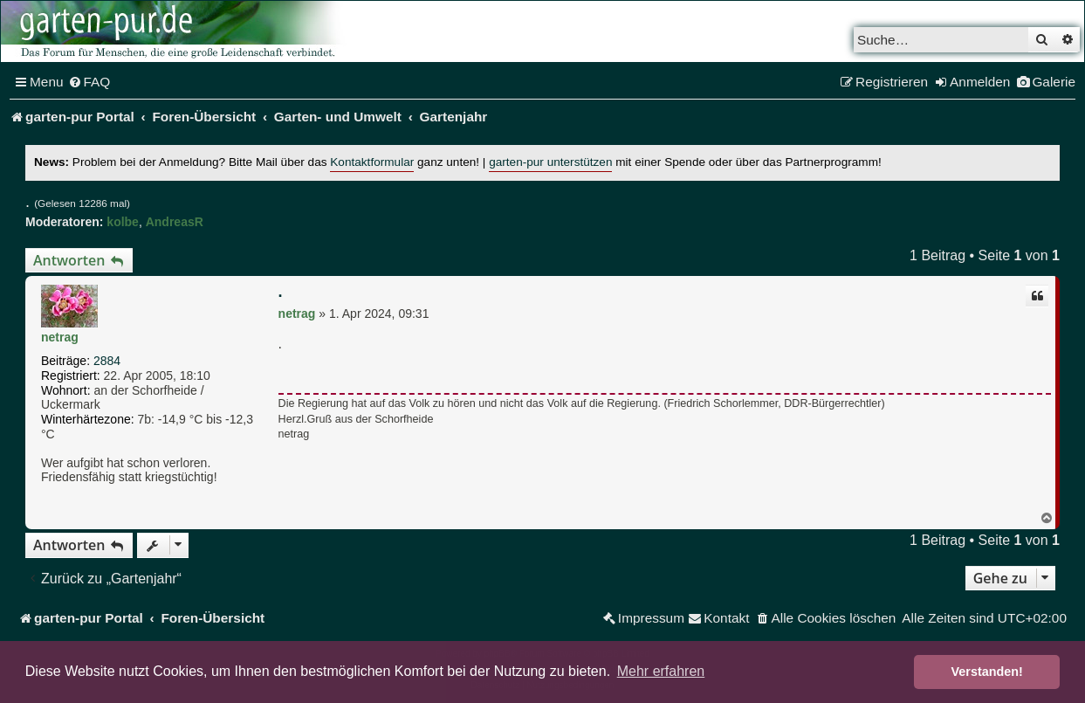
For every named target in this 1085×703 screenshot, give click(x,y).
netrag (60, 337)
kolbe (122, 222)
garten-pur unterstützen (550, 162)
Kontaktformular (372, 162)
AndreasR (174, 222)
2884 (106, 361)
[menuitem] (89, 82)
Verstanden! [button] (987, 672)
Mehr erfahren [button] (661, 671)
